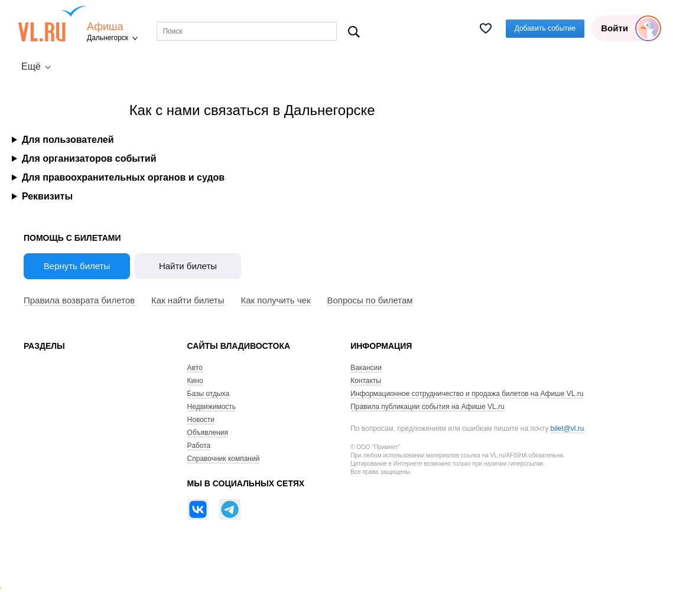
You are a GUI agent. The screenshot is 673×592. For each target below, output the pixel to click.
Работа (199, 445)
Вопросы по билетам (369, 300)
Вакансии (366, 368)
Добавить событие (545, 28)
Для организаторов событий (89, 158)
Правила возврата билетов (79, 300)
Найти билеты (188, 266)
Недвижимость (211, 407)
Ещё (31, 66)
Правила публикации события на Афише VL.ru (427, 407)
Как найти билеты (187, 300)
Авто (195, 368)
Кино (195, 381)
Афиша (105, 26)
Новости (200, 420)
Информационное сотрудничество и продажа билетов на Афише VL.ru (466, 394)
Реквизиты (47, 196)
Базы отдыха (208, 394)
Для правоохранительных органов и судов (123, 177)
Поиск (354, 31)
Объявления (207, 433)
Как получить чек (276, 300)
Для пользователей (68, 140)
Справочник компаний (223, 458)
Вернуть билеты (77, 266)
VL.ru (52, 23)
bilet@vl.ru (567, 428)
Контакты (365, 381)
